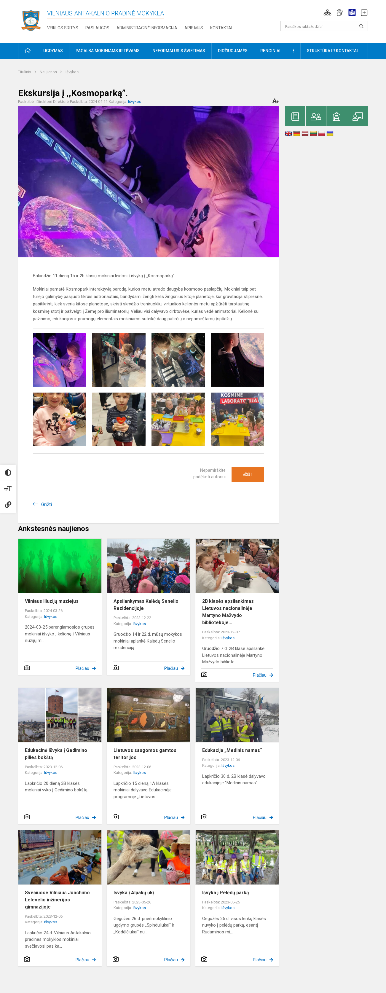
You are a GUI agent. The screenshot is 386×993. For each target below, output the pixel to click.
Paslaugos (97, 27)
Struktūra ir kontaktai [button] (332, 50)
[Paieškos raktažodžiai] (324, 26)
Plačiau (82, 668)
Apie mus (193, 27)
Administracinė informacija (147, 27)
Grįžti (46, 504)
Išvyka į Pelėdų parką (225, 892)
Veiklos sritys (62, 27)
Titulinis (25, 72)
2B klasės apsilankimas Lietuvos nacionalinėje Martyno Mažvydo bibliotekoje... (228, 611)
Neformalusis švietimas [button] (178, 50)
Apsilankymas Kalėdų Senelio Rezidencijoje (146, 604)
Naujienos (49, 72)
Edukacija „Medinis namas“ (232, 750)
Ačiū (248, 474)
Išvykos (72, 72)
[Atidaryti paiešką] (361, 26)
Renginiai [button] (270, 50)
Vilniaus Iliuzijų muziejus (52, 601)
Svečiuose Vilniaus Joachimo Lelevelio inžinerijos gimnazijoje (57, 900)
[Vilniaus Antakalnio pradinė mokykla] (32, 20)
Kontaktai (221, 27)
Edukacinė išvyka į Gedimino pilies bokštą (56, 753)
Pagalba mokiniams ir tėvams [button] (108, 50)
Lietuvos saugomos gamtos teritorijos (145, 753)
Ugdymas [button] (53, 50)
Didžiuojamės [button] (233, 50)
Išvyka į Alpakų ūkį (134, 892)
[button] (327, 12)
